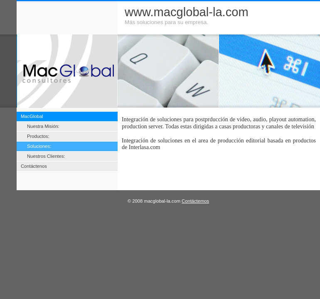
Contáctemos (195, 201)
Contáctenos (34, 166)
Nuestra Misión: (43, 126)
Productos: (38, 136)
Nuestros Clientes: (46, 156)
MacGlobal (32, 116)
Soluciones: (39, 146)
